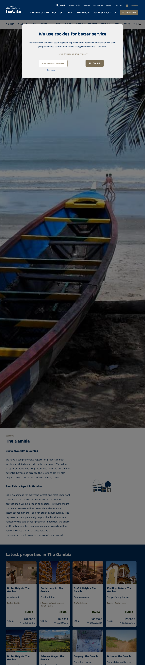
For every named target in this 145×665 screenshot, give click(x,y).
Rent (71, 12)
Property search (39, 12)
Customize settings (53, 63)
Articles (119, 5)
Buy (54, 12)
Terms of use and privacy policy (72, 54)
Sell (62, 12)
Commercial (83, 12)
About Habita (74, 5)
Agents (87, 5)
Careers (109, 5)
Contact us (98, 5)
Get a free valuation (129, 12)
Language (134, 5)
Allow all (94, 63)
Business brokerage (105, 12)
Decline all (51, 70)
